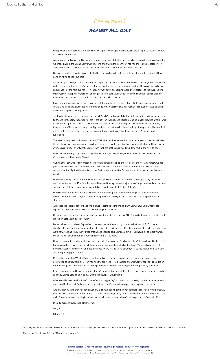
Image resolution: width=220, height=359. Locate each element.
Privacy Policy (135, 353)
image (145, 353)
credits (151, 353)
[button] (216, 4)
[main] (110, 24)
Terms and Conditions (115, 353)
